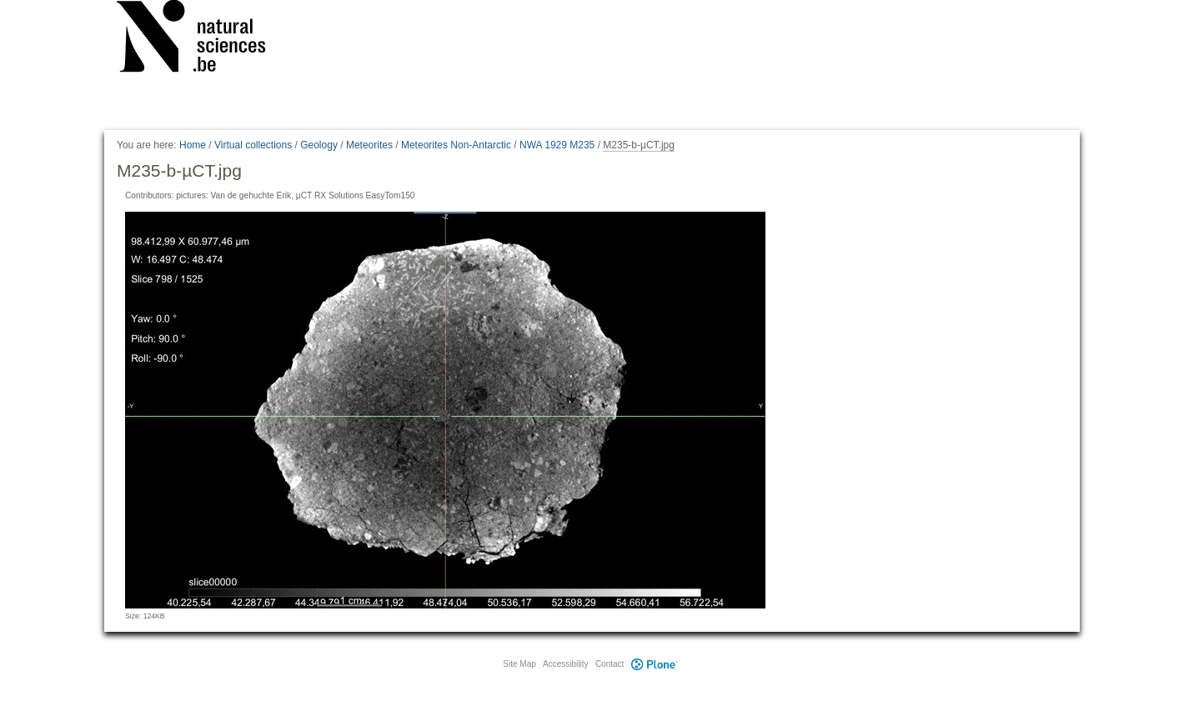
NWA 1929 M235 (557, 145)
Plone (654, 663)
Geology (319, 145)
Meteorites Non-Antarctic (456, 145)
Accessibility (565, 663)
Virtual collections (253, 145)
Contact (609, 663)
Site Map (519, 663)
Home (192, 145)
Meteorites (369, 145)
